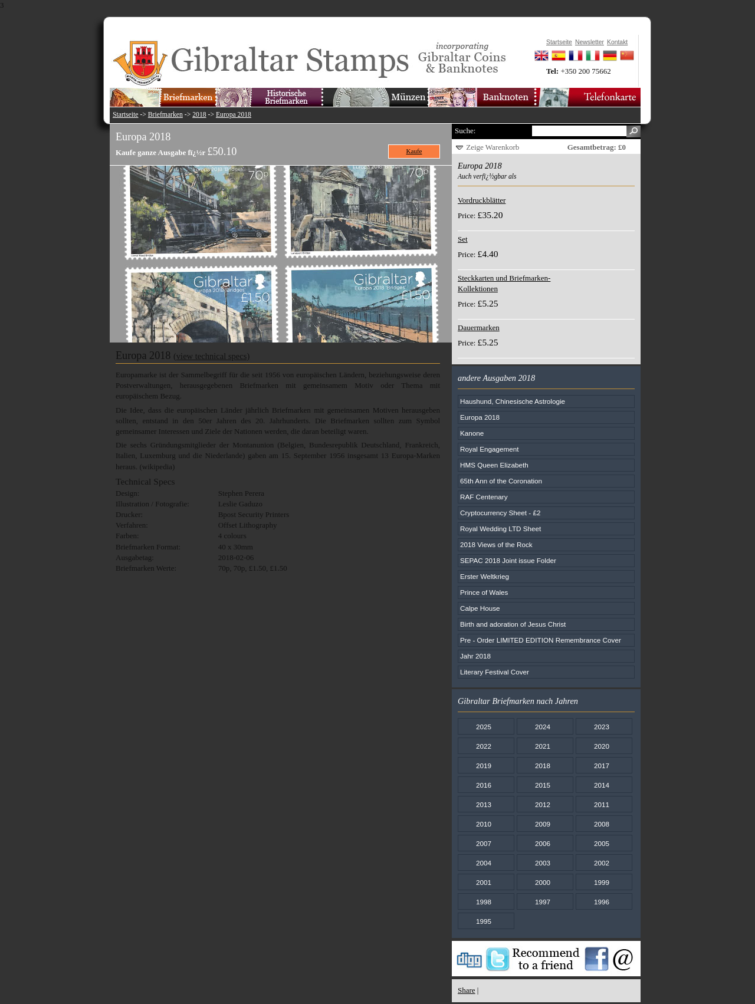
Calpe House (480, 608)
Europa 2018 (233, 114)
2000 (542, 882)
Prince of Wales (484, 592)
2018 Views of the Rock (496, 544)
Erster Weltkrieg (484, 576)
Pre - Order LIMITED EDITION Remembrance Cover (540, 640)
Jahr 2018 (475, 656)
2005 (601, 843)
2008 (601, 824)
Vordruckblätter (481, 200)
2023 (601, 726)
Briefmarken (165, 114)
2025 (483, 726)
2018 (199, 114)
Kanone (472, 433)
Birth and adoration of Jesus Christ (513, 624)
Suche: (465, 130)
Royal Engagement (489, 449)
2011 (601, 804)
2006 (542, 843)
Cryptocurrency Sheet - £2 (500, 512)
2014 (601, 785)
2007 (483, 843)
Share (466, 990)
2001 (483, 882)
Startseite (126, 114)
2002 (601, 863)
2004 (483, 863)
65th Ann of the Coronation (501, 481)
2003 (542, 863)
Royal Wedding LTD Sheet (500, 528)
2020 (601, 746)
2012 (542, 804)
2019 (483, 765)
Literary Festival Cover (494, 672)
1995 (483, 921)
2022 (483, 746)
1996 (601, 902)
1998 (483, 902)
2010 (483, 824)
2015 (542, 785)
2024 (542, 726)
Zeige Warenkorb (492, 147)
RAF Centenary (484, 497)
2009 (542, 824)
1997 (542, 902)
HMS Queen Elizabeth (494, 465)
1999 (601, 882)
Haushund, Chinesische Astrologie (512, 401)
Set (463, 239)
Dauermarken (479, 327)
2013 (483, 804)
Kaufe (414, 150)
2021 (542, 746)
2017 (601, 765)
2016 (483, 785)
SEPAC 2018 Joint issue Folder (508, 560)
